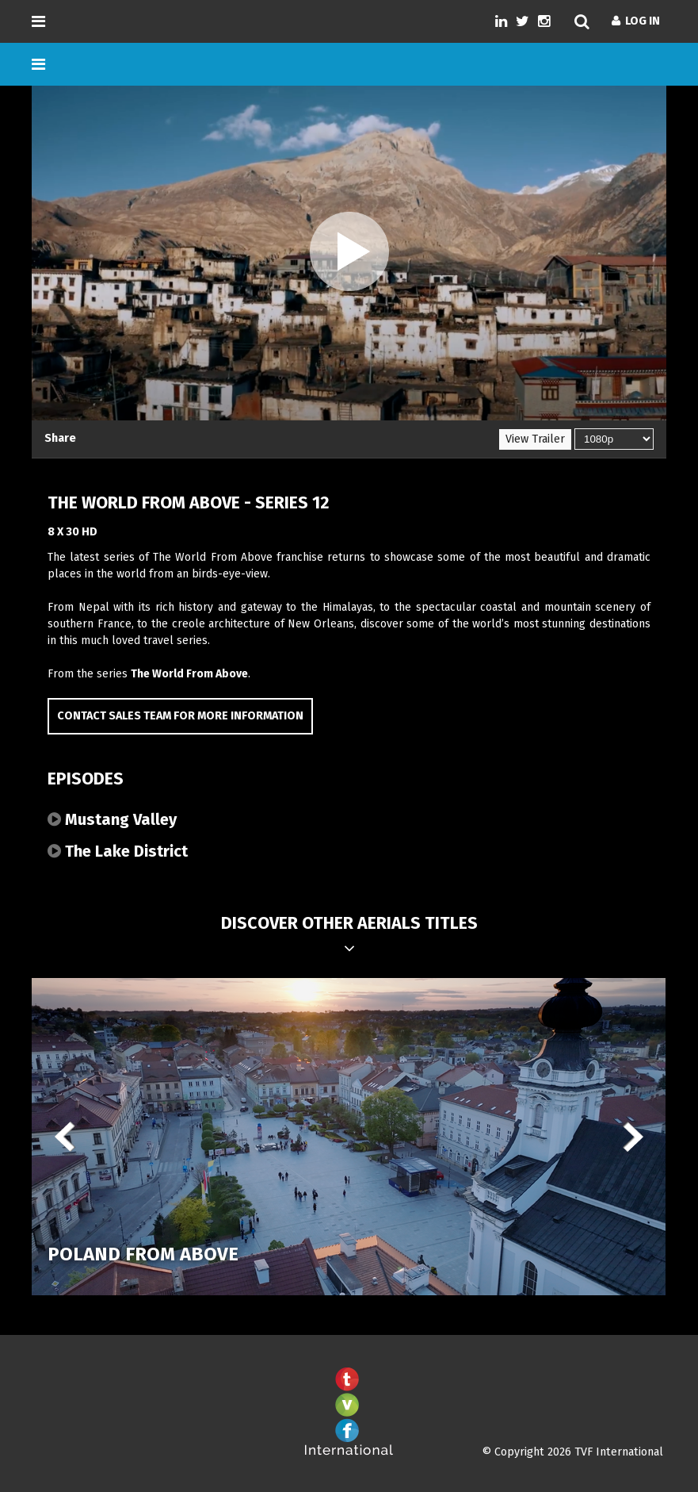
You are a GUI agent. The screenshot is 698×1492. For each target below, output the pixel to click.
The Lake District (118, 851)
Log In (636, 21)
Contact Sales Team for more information (180, 716)
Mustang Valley (112, 819)
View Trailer (535, 439)
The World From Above (189, 674)
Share (60, 438)
